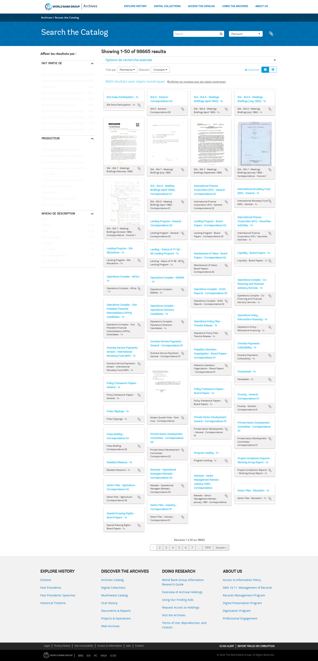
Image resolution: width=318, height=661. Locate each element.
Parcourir (245, 34)
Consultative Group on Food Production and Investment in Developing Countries (67, 162)
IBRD (80, 655)
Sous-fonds (47, 249)
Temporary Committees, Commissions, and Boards (67, 180)
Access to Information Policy (242, 580)
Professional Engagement (240, 618)
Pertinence (127, 70)
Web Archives (110, 626)
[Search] (198, 34)
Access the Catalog (67, 17)
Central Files (48, 87)
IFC (95, 655)
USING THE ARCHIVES (235, 6)
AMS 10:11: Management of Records (247, 587)
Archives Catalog (112, 580)
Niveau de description (58, 213)
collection (46, 243)
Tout (44, 69)
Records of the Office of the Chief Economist (67, 111)
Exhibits (45, 580)
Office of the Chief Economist (58, 198)
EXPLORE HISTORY (135, 6)
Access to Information (109, 645)
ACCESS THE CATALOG (201, 6)
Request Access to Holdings (180, 607)
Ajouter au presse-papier (139, 105)
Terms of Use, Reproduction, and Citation (184, 625)
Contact (139, 645)
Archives (90, 6)
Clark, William (49, 174)
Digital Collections (113, 587)
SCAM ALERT (226, 646)
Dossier (45, 225)
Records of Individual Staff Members (63, 123)
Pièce (44, 231)
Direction (144, 70)
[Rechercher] (221, 34)
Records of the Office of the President (63, 81)
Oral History (109, 603)
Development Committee (56, 186)
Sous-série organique (53, 255)
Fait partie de (52, 63)
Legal (47, 645)
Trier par (111, 70)
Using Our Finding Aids (177, 600)
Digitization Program (237, 611)
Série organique (50, 237)
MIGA (104, 655)
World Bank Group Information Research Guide (183, 582)
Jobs (128, 645)
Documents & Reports (116, 611)
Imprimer (252, 70)
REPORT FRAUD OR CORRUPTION (256, 646)
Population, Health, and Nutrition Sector (65, 156)
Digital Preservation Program (242, 603)
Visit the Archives (173, 615)
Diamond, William (51, 204)
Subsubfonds (49, 261)
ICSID (113, 655)
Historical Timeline (53, 603)
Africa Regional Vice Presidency (59, 150)
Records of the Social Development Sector (66, 129)
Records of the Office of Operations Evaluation (67, 93)
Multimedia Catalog (114, 595)
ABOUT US (261, 6)
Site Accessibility (83, 645)
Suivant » (221, 547)
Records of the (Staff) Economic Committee (67, 99)
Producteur (51, 138)
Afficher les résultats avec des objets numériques (196, 81)
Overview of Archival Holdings (182, 592)
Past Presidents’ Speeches (57, 595)
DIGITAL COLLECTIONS (167, 6)
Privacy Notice (62, 645)
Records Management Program (244, 595)
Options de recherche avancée (128, 60)
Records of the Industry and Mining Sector (66, 117)
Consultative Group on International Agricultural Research (67, 168)
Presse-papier (273, 34)
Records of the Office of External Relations (66, 75)
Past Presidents (50, 587)
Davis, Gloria (48, 192)
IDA (89, 655)
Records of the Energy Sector (58, 105)
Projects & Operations (116, 618)
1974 (208, 547)
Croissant (160, 70)
